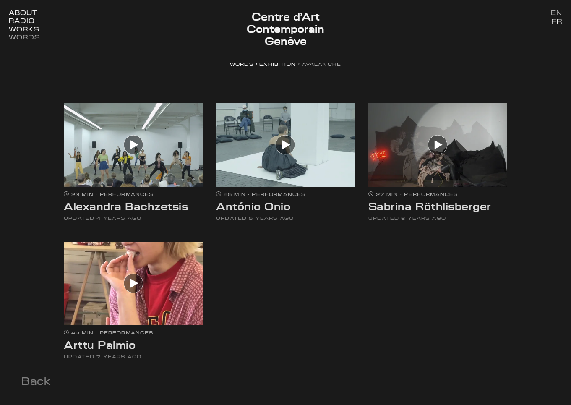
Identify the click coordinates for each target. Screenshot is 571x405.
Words (24, 37)
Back (35, 381)
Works (24, 29)
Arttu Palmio (100, 345)
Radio (21, 20)
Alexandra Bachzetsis (126, 206)
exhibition (277, 64)
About (23, 12)
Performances (127, 194)
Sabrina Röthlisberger (429, 206)
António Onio (253, 206)
